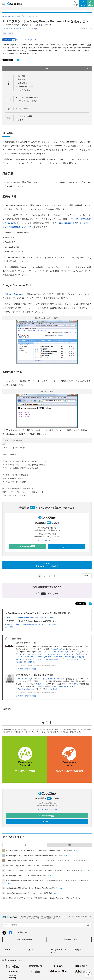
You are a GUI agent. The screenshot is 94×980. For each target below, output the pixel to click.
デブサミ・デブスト (58, 951)
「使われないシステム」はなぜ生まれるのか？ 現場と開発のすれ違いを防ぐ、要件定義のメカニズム (45, 870)
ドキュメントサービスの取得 (29, 98)
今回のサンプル (24, 90)
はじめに (21, 76)
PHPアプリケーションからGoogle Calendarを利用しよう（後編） (32, 624)
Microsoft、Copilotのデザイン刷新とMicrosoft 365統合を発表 (29, 865)
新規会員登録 (27, 546)
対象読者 (21, 79)
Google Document (14, 294)
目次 (67, 68)
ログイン (66, 546)
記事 (45, 686)
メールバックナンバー (47, 540)
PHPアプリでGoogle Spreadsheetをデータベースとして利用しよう (33, 617)
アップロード (23, 109)
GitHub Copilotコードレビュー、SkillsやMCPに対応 (26, 875)
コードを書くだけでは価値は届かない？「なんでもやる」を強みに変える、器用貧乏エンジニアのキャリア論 (48, 861)
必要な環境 (22, 83)
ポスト (8, 60)
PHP (4, 33)
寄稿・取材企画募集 (24, 939)
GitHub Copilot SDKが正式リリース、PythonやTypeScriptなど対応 (31, 888)
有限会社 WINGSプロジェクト (54, 679)
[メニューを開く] (3, 3)
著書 (40, 686)
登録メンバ (41, 684)
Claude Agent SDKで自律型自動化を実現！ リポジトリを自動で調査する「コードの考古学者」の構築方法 (47, 880)
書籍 (78, 950)
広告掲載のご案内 (70, 939)
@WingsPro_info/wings (25, 689)
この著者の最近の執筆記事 (26, 669)
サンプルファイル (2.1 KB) (26, 40)
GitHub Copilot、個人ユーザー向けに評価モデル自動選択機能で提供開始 (34, 856)
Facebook (53, 689)
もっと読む (9, 627)
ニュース (7, 950)
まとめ (20, 120)
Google (11, 33)
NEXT (87, 576)
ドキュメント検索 (25, 116)
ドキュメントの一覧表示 (27, 101)
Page (8, 99)
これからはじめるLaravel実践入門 (47, 659)
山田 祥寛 (5, 28)
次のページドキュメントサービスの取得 (47, 565)
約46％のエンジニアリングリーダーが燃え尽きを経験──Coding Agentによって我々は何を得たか (43, 898)
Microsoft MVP (56, 649)
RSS (54, 686)
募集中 (74, 684)
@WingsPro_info (65, 686)
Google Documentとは (26, 86)
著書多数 (31, 662)
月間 (69, 845)
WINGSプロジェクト (62, 652)
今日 (24, 845)
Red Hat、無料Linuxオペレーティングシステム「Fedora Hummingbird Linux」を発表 (39, 851)
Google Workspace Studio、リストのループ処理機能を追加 (29, 893)
